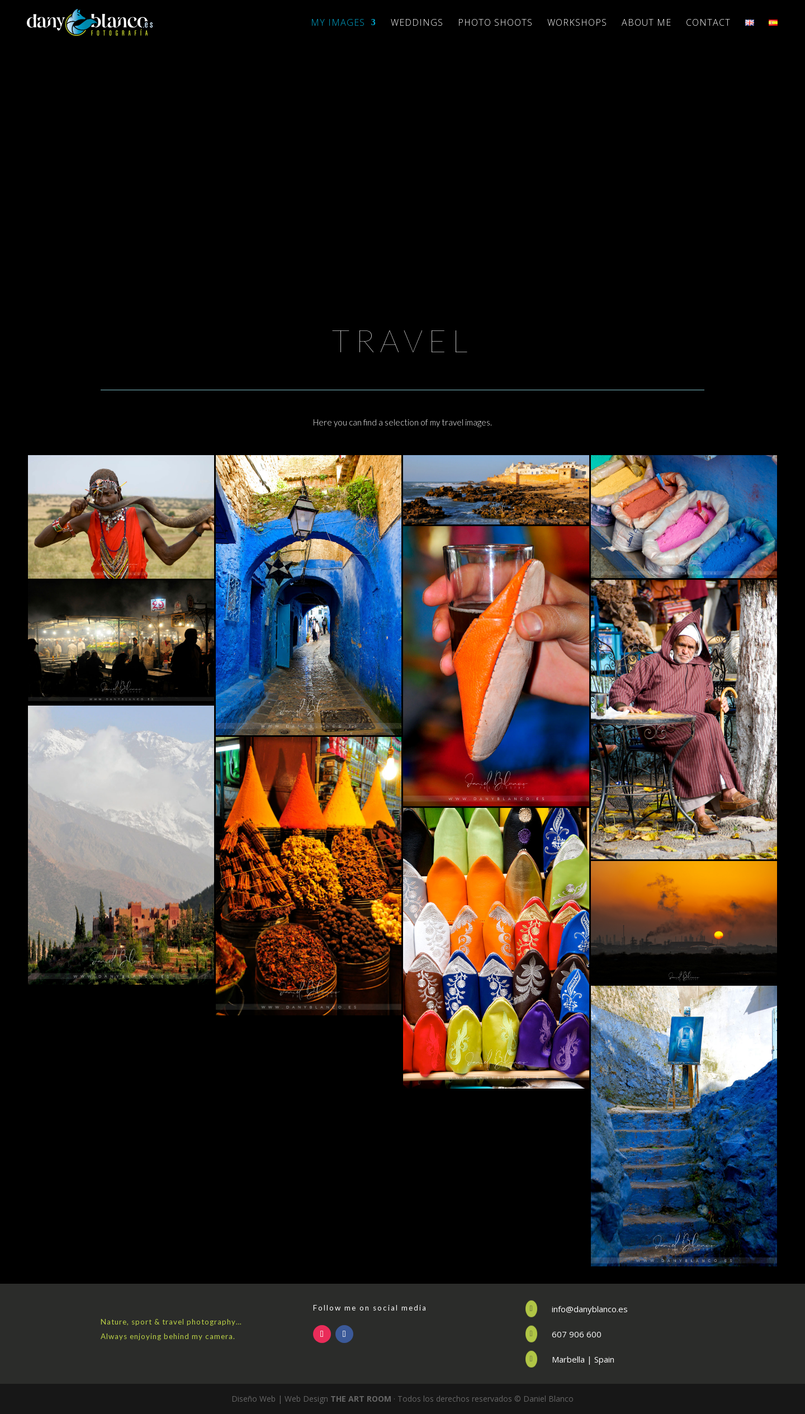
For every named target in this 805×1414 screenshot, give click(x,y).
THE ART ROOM (360, 1398)
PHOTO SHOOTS (495, 23)
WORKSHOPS (577, 23)
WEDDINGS (417, 23)
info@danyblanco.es (590, 1308)
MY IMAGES (338, 23)
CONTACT (708, 23)
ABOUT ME (646, 23)
